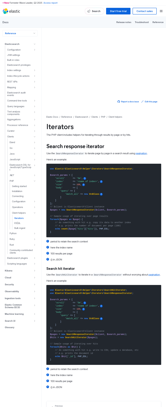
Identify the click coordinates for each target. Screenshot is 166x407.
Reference (158, 22)
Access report (50, 3)
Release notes (123, 22)
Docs (5, 22)
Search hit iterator (60, 268)
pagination (141, 153)
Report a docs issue (128, 101)
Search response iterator (75, 145)
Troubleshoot (142, 22)
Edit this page (149, 101)
